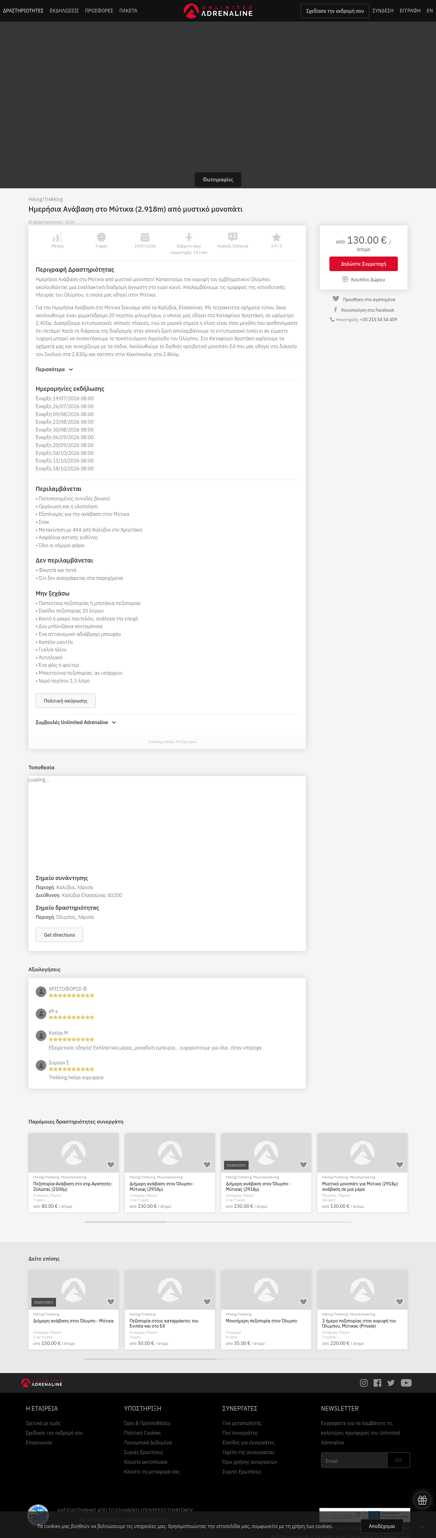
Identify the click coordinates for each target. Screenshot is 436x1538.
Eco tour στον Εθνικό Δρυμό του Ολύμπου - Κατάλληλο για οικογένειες (167, 1323)
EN (430, 11)
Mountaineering (73, 1177)
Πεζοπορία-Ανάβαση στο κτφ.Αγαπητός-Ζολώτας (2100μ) (73, 1186)
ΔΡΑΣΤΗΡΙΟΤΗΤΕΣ (23, 11)
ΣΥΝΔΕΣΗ (383, 11)
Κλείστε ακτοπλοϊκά (145, 1462)
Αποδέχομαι (382, 1526)
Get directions (59, 935)
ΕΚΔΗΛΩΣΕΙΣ (64, 11)
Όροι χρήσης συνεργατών (250, 1462)
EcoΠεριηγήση (169, 1314)
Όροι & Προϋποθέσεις (147, 1423)
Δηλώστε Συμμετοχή (363, 264)
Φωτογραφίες (218, 179)
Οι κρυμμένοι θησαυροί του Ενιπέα (260, 1321)
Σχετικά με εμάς (43, 1423)
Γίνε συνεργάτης (240, 1433)
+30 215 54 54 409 (378, 319)
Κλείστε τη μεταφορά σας (152, 1472)
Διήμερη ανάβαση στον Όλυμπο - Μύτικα (362, 1321)
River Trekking (264, 1314)
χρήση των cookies (312, 1526)
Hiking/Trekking (45, 199)
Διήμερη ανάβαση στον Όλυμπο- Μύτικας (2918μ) (161, 1186)
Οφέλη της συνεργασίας (249, 1452)
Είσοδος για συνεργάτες (249, 1442)
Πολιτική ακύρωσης (66, 701)
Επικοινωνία (39, 1442)
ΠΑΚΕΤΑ (128, 11)
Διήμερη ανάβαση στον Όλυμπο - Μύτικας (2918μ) (258, 1186)
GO (398, 1460)
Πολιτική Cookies (142, 1433)
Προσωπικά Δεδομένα (148, 1442)
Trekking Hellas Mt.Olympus (172, 741)
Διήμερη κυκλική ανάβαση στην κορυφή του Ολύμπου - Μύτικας (72, 1323)
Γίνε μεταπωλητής (242, 1423)
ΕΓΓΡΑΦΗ (410, 11)
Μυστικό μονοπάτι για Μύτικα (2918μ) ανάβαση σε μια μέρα (360, 1186)
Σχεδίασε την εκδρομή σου (335, 11)
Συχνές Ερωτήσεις (143, 1452)
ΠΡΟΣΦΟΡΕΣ (99, 11)
